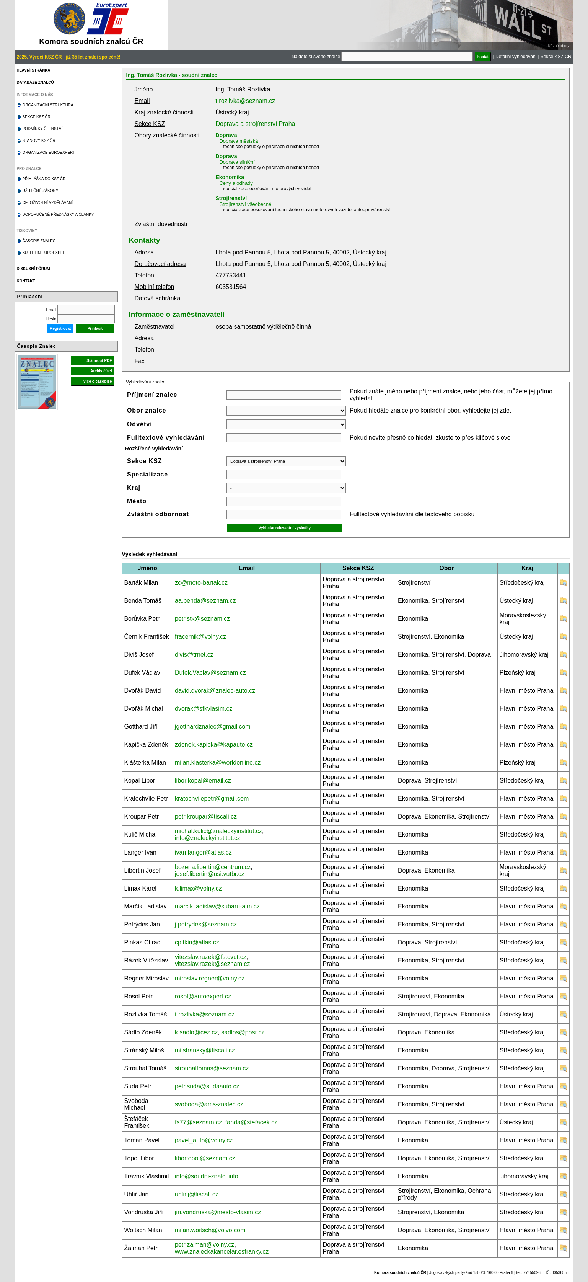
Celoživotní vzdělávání (47, 203)
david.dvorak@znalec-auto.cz (215, 690)
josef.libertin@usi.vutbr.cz (209, 874)
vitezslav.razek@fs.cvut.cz (210, 957)
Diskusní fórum (33, 269)
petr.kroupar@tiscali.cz (206, 816)
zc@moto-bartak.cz (201, 582)
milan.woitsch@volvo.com (210, 1230)
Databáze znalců (35, 82)
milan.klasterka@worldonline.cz (218, 762)
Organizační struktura (47, 105)
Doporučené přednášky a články (58, 214)
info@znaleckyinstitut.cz (207, 838)
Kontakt (25, 281)
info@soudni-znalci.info (206, 1176)
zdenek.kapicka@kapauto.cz (214, 744)
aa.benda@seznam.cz (205, 600)
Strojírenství (231, 198)
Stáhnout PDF (99, 361)
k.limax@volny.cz (198, 888)
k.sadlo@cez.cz (196, 1032)
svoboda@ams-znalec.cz (209, 1104)
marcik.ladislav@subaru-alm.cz (217, 906)
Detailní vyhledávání (516, 56)
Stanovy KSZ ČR (38, 141)
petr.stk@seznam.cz (202, 618)
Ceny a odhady (235, 183)
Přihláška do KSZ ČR (43, 179)
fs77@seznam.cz (198, 1122)
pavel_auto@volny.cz (204, 1140)
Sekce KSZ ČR (556, 56)
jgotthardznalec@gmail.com (213, 726)
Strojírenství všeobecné (245, 204)
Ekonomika (229, 177)
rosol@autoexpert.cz (203, 996)
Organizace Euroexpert (48, 152)
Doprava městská (238, 141)
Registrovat (60, 328)
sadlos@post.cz (242, 1032)
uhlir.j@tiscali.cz (196, 1194)
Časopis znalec (38, 241)
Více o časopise (97, 381)
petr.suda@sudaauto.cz (207, 1086)
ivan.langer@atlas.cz (203, 852)
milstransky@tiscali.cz (205, 1050)
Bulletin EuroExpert (45, 253)
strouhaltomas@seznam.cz (212, 1068)
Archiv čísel (101, 371)
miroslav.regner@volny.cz (209, 978)
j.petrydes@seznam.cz (206, 924)
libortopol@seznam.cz (205, 1158)
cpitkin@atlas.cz (197, 942)
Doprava (226, 135)
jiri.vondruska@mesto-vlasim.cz (218, 1212)
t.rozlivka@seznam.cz (245, 101)
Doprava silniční (237, 162)
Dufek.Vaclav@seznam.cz (210, 672)
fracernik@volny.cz (200, 636)
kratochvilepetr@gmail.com (212, 798)
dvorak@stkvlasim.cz (204, 708)
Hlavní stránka (33, 70)
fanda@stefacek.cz (251, 1122)
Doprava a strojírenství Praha (255, 124)
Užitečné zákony (40, 191)
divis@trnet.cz (194, 654)
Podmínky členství (42, 129)
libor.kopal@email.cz (203, 780)
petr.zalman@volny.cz (205, 1244)
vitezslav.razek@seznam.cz (212, 964)
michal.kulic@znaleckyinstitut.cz (218, 831)
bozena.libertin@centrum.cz (213, 867)
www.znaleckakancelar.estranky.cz (222, 1251)
